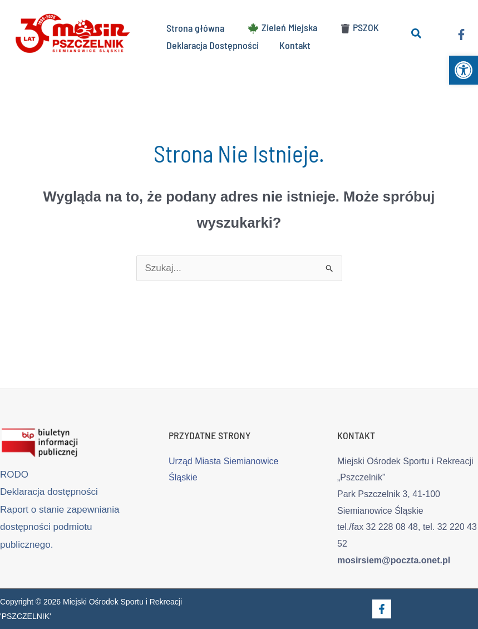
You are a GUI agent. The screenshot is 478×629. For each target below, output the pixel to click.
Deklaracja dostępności (49, 492)
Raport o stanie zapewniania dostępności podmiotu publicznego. (60, 527)
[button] (463, 70)
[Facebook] (461, 34)
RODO (14, 474)
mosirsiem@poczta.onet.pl (393, 560)
